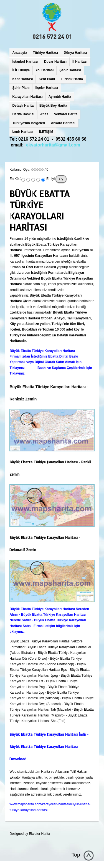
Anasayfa (19, 53)
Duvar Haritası (55, 61)
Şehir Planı (20, 88)
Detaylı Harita (23, 105)
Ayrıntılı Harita (60, 97)
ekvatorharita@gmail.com (53, 145)
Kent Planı (47, 79)
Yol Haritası (44, 70)
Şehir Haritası (70, 70)
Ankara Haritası (63, 123)
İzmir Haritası (22, 132)
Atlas (44, 114)
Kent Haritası (22, 79)
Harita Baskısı (23, 114)
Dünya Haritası (75, 53)
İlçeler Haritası (46, 88)
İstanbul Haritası (25, 61)
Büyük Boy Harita (53, 105)
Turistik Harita (72, 79)
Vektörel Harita (65, 114)
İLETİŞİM (46, 132)
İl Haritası (79, 61)
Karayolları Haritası (27, 97)
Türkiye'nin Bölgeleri (28, 123)
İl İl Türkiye (21, 70)
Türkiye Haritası (45, 53)
